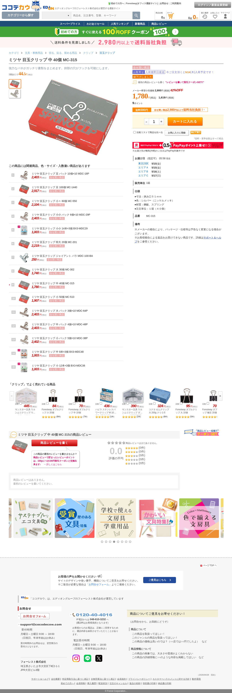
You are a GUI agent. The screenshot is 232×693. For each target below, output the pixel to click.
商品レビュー (159, 23)
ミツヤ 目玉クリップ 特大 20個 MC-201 (54, 242)
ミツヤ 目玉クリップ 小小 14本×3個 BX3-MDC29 (60, 228)
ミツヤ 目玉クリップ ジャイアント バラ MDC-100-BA (62, 255)
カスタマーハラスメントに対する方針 (171, 679)
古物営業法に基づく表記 (103, 679)
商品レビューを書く (54, 442)
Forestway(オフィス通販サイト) (142, 3)
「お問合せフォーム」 (99, 584)
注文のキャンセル (118, 683)
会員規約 (121, 679)
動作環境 (196, 679)
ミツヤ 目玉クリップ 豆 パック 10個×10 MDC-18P (60, 173)
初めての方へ (116, 3)
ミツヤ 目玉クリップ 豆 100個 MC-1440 (54, 187)
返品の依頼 (134, 683)
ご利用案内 (175, 3)
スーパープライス (70, 23)
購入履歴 (91, 683)
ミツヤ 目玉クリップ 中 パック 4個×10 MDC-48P (60, 324)
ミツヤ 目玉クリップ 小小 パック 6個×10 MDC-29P (61, 214)
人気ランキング (120, 23)
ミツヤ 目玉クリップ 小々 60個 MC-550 (54, 201)
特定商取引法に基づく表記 (75, 679)
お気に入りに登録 (176, 132)
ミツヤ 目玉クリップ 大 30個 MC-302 (53, 269)
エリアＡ (143, 167)
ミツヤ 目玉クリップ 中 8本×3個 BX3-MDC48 (58, 351)
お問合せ (164, 3)
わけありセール (95, 23)
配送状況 (102, 683)
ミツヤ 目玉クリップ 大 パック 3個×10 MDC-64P (60, 310)
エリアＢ (143, 171)
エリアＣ (143, 175)
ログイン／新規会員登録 (213, 4)
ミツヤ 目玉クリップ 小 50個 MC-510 (53, 296)
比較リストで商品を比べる (150, 132)
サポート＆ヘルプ (40, 679)
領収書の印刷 (149, 683)
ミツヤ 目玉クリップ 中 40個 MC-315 (53, 283)
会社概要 (55, 679)
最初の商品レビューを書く (151, 82)
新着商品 (140, 23)
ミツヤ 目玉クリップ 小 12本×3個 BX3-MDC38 (58, 365)
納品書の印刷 (164, 683)
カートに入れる (185, 121)
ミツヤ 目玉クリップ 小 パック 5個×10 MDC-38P (60, 338)
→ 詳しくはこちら (53, 464)
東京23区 (143, 163)
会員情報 (80, 683)
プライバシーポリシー (139, 679)
